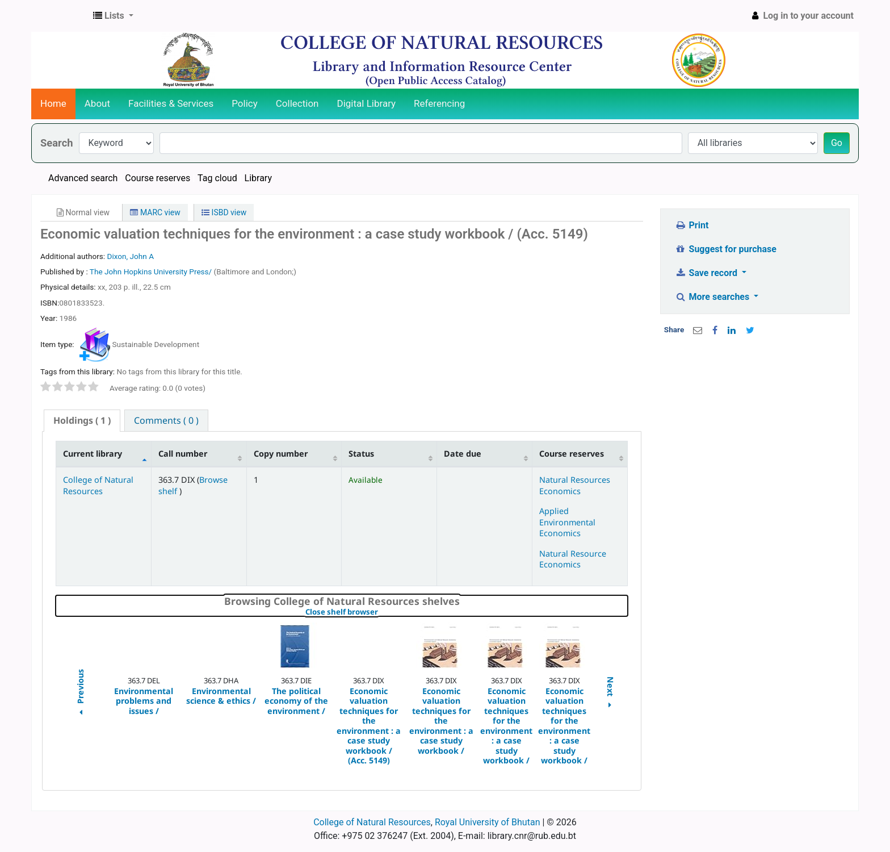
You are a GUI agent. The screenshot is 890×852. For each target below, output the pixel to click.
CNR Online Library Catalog (60, 16)
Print (691, 225)
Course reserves (157, 178)
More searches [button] (713, 296)
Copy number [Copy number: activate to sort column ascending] (281, 453)
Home (53, 103)
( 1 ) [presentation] (82, 420)
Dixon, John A (130, 256)
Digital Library (366, 103)
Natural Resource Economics (572, 559)
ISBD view (223, 212)
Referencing (439, 103)
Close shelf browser (380, 612)
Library (258, 178)
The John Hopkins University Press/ (152, 271)
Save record (707, 273)
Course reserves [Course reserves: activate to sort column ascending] (571, 453)
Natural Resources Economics (574, 485)
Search (56, 143)
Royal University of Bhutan (487, 822)
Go (836, 142)
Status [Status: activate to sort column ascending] (361, 453)
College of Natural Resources (98, 485)
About (97, 103)
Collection (297, 103)
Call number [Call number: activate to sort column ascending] (182, 453)
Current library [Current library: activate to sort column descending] (92, 453)
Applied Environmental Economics (567, 522)
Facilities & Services (170, 103)
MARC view (155, 212)
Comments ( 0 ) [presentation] (166, 420)
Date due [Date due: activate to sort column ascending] (462, 453)
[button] (113, 16)
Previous (80, 694)
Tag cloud (217, 178)
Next (610, 693)
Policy (245, 103)
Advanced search (82, 178)
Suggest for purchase (725, 249)
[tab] (82, 421)
